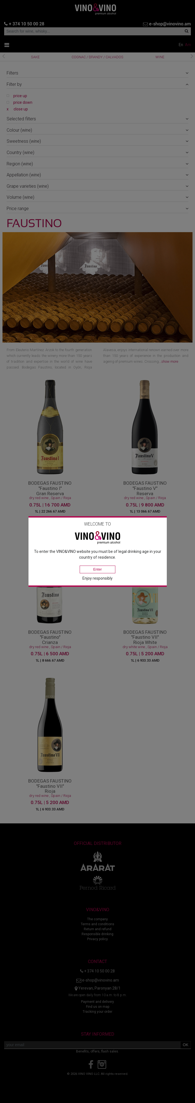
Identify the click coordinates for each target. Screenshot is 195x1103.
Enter (97, 569)
